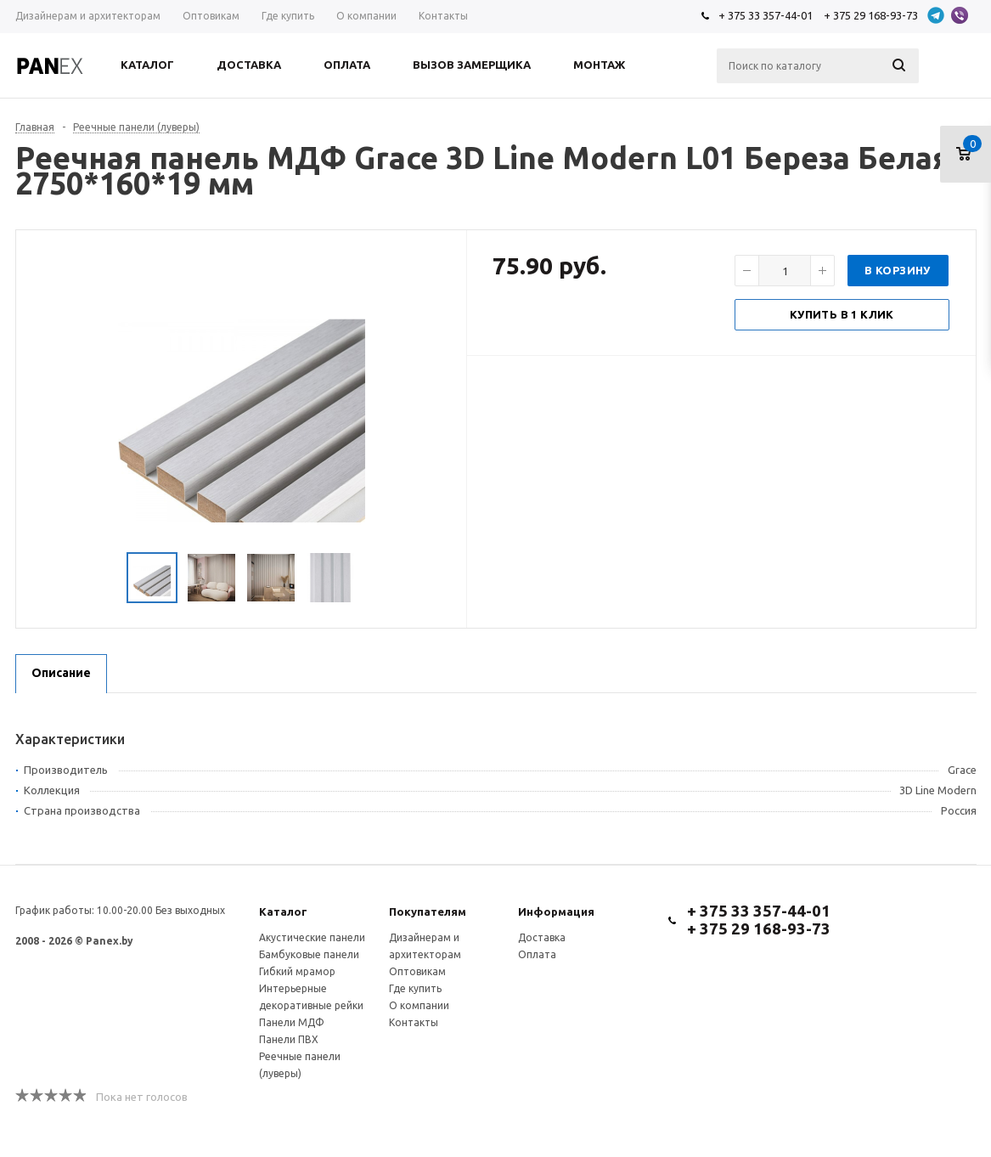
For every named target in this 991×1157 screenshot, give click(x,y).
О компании (419, 1005)
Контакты (413, 1022)
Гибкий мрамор (297, 971)
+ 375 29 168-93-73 (871, 15)
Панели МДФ (291, 1022)
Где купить (415, 988)
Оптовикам (417, 971)
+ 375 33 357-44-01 (765, 15)
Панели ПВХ (288, 1039)
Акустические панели (312, 937)
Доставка (542, 937)
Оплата (537, 954)
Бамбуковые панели (309, 954)
